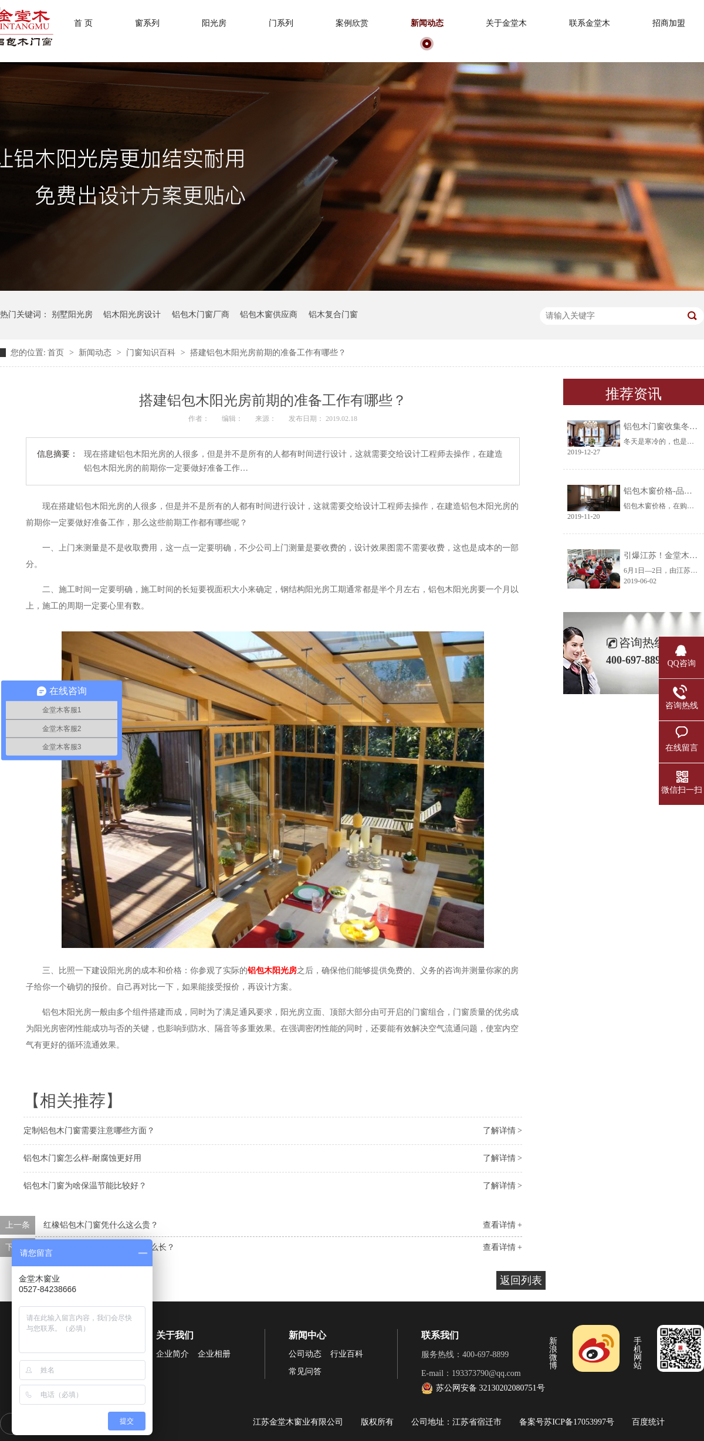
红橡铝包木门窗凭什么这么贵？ (100, 1225)
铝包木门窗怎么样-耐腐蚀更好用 (82, 1158)
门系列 (281, 23)
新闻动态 (427, 23)
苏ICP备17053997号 (579, 1422)
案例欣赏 (352, 23)
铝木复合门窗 (333, 314)
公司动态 (305, 1354)
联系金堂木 (589, 23)
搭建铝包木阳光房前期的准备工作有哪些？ (268, 352)
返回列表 (521, 1280)
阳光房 (214, 23)
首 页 (83, 23)
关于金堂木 (506, 23)
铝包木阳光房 (272, 970)
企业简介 (172, 1354)
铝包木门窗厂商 (200, 314)
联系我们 (440, 1335)
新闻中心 (307, 1335)
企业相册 (214, 1354)
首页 (57, 352)
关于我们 (175, 1335)
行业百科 (346, 1354)
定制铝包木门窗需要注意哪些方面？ (89, 1130)
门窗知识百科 (152, 352)
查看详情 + (502, 1225)
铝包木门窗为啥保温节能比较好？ (85, 1185)
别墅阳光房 (72, 314)
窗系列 (147, 23)
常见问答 (305, 1371)
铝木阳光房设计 (132, 314)
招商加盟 (668, 23)
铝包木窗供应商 (268, 314)
